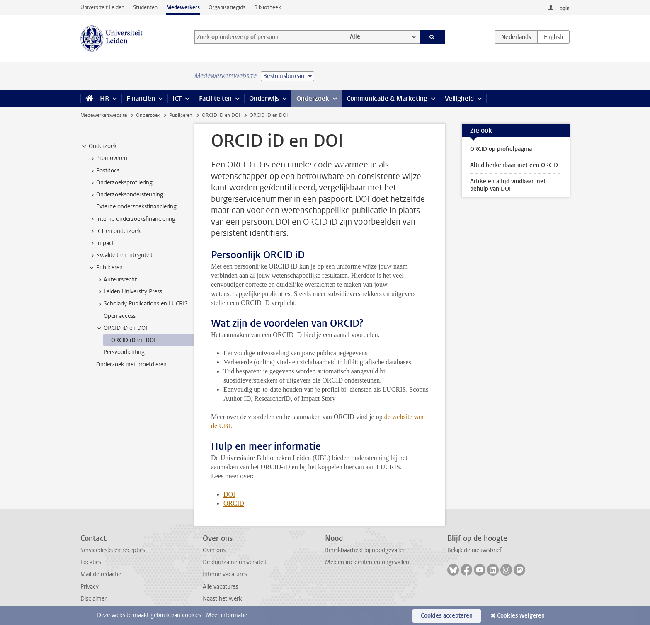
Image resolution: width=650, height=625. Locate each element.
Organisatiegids (227, 7)
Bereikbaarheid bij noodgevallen (365, 550)
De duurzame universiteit (235, 562)
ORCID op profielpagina (501, 149)
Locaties (90, 562)
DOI (229, 494)
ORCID (233, 503)
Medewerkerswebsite (103, 115)
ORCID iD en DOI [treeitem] (121, 328)
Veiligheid (459, 98)
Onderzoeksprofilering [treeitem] (120, 183)
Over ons (214, 550)
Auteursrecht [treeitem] (116, 280)
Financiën (140, 98)
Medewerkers (183, 7)
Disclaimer (93, 599)
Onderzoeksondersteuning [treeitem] (125, 195)
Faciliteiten (215, 98)
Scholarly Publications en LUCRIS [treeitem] (142, 304)
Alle (355, 37)
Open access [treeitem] (120, 316)
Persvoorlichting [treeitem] (124, 352)
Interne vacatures (225, 574)
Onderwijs (264, 98)
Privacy (89, 587)
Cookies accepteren (447, 616)
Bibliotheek (267, 7)
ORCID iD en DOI (221, 115)
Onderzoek (312, 98)
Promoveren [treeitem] (107, 158)
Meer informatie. (227, 615)
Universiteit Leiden (102, 7)
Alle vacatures (220, 587)
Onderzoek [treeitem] (98, 146)
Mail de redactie (100, 574)
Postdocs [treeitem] (103, 171)
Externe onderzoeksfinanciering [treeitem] (136, 207)
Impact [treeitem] (101, 243)
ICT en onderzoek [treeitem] (114, 231)
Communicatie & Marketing (387, 98)
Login (563, 8)
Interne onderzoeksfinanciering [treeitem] (131, 219)
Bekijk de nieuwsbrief (474, 550)
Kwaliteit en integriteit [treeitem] (120, 255)
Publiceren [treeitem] (105, 268)
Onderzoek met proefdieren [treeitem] (131, 364)
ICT (177, 98)
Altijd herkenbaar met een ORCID (514, 165)
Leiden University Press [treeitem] (129, 292)
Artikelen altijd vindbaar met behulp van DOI (508, 185)
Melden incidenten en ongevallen (367, 562)
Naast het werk (222, 599)
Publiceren (180, 115)
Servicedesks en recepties (112, 550)
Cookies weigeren (521, 616)
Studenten (145, 7)
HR (104, 98)
